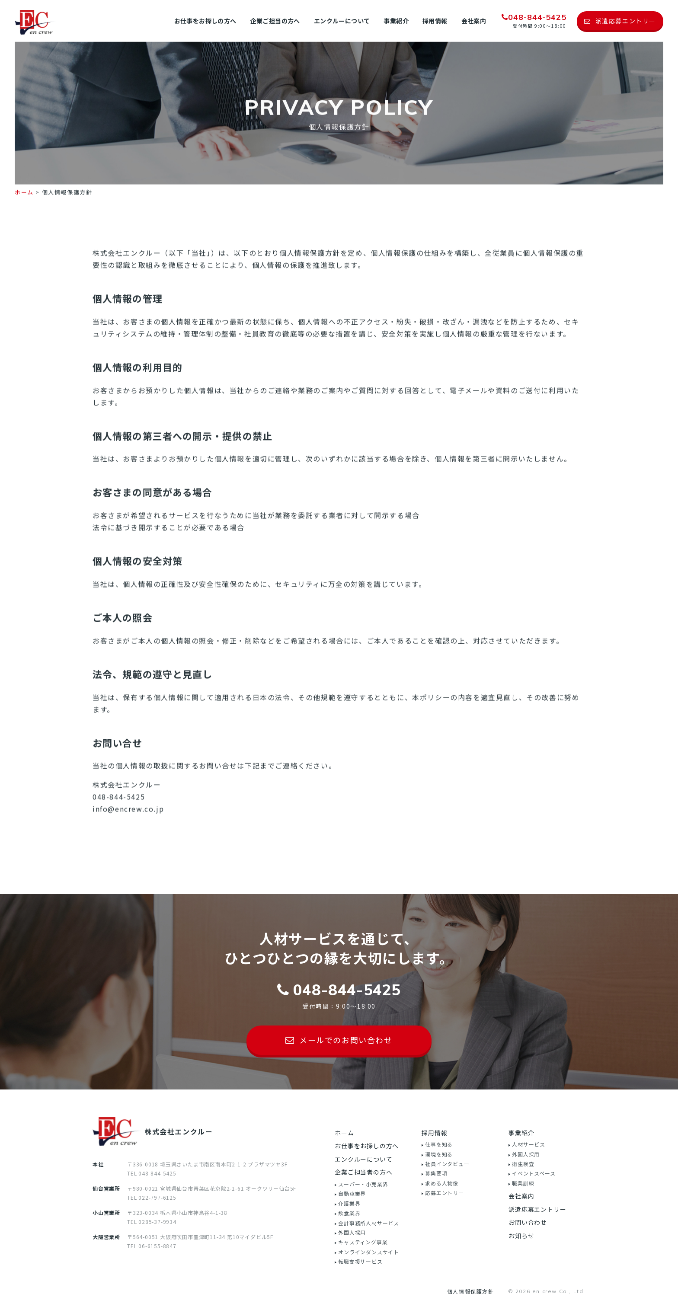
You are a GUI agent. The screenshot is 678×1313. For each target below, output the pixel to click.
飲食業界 (349, 1213)
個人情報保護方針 (470, 1291)
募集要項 (436, 1173)
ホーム (24, 199)
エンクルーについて (342, 20)
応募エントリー (444, 1192)
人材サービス (528, 1144)
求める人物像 (441, 1183)
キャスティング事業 (362, 1242)
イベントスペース (533, 1173)
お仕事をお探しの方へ (205, 20)
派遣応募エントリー (537, 1209)
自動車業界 (352, 1193)
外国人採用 (352, 1232)
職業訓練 (523, 1183)
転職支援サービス (360, 1261)
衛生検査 (523, 1163)
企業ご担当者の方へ (363, 1172)
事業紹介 (396, 20)
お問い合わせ (527, 1222)
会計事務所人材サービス (368, 1223)
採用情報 (435, 20)
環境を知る (439, 1154)
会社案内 (473, 20)
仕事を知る (439, 1144)
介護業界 (349, 1203)
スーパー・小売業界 (363, 1184)
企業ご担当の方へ (275, 20)
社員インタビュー (447, 1163)
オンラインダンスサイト (368, 1251)
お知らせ (521, 1235)
